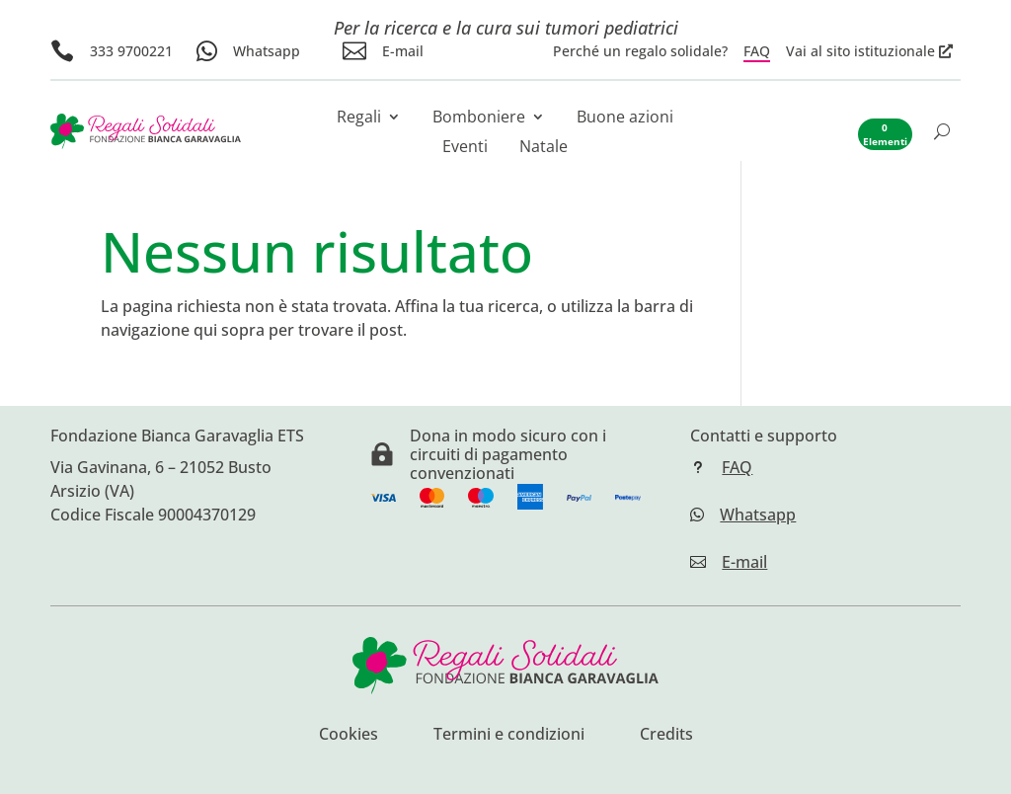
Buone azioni (625, 118)
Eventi (465, 148)
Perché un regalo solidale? (640, 51)
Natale (543, 148)
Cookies (348, 736)
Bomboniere (478, 118)
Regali (359, 118)
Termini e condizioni (508, 736)
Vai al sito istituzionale (860, 51)
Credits (666, 736)
